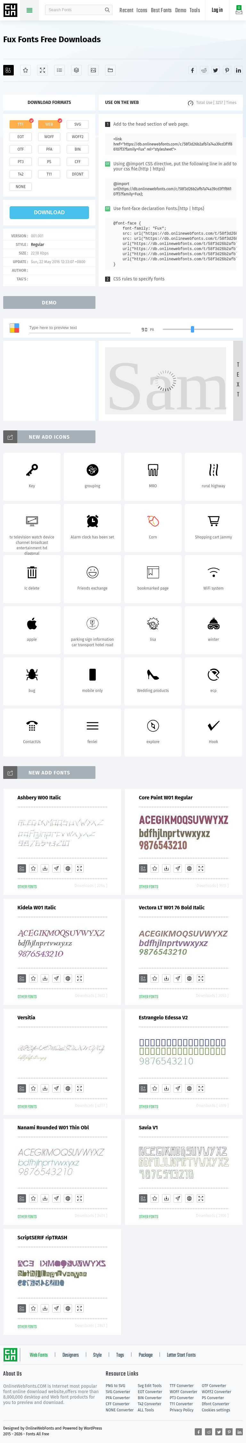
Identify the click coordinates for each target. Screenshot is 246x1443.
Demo (180, 10)
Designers (70, 1355)
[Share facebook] (192, 70)
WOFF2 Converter (216, 1392)
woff (49, 137)
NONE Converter (120, 1410)
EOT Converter (150, 1392)
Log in (217, 10)
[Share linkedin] (238, 70)
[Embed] (68, 868)
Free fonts (11, 11)
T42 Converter (149, 1404)
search (107, 10)
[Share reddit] (204, 70)
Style (97, 1355)
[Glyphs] (59, 70)
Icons (142, 10)
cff (78, 162)
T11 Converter (181, 1404)
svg (77, 124)
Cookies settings (216, 1410)
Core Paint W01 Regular (166, 798)
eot (20, 137)
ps (49, 162)
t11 (49, 174)
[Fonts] (110, 70)
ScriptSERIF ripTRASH (42, 1238)
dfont (77, 174)
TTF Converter (181, 1386)
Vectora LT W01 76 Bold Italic (172, 908)
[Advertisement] (51, 381)
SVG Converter (118, 1392)
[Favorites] (25, 70)
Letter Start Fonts (181, 1355)
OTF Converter (214, 1386)
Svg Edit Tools (150, 1386)
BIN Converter (150, 1398)
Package (145, 1355)
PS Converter (213, 1398)
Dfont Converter (215, 1404)
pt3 (21, 162)
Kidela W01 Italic (37, 908)
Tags (120, 1355)
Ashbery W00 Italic (39, 798)
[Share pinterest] (227, 70)
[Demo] (42, 70)
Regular (37, 244)
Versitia (26, 1018)
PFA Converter (118, 1398)
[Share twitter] (215, 70)
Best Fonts (161, 10)
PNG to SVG (115, 1386)
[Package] (76, 70)
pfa (49, 149)
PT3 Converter (182, 1398)
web (49, 124)
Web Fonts (39, 1355)
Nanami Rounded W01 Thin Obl (53, 1128)
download (49, 212)
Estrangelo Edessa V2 (163, 1018)
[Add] (8, 70)
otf (21, 149)
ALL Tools (146, 1410)
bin (78, 149)
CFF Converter (117, 1404)
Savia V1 (148, 1128)
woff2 (78, 137)
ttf (20, 124)
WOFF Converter (183, 1392)
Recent (126, 10)
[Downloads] (45, 868)
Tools (195, 10)
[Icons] (93, 70)
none (21, 186)
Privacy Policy (181, 1410)
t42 (21, 174)
